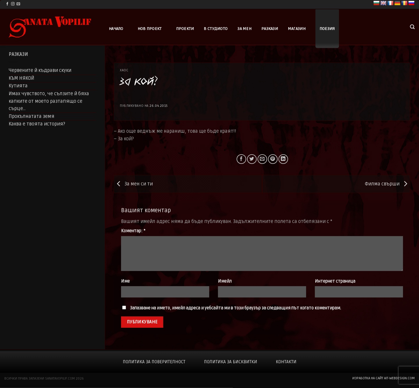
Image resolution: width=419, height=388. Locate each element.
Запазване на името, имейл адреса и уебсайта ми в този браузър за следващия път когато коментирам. (235, 308)
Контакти (286, 361)
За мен (244, 28)
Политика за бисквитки (230, 361)
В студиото (216, 28)
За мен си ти (133, 184)
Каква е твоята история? (37, 124)
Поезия (327, 28)
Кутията (18, 86)
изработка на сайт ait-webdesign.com (383, 378)
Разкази (269, 28)
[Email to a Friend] (262, 159)
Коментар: (133, 230)
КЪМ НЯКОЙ (21, 78)
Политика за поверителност (154, 361)
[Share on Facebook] (241, 159)
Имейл (225, 281)
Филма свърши (387, 184)
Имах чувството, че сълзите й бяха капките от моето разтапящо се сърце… (49, 101)
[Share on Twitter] (252, 159)
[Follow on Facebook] (7, 4)
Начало (116, 28)
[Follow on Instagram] (13, 4)
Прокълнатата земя (31, 116)
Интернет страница (335, 281)
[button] (412, 27)
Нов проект (150, 28)
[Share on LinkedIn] (283, 159)
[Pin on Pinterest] (273, 159)
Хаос (124, 70)
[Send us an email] (18, 4)
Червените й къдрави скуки (40, 70)
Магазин (297, 28)
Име (125, 281)
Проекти (185, 28)
